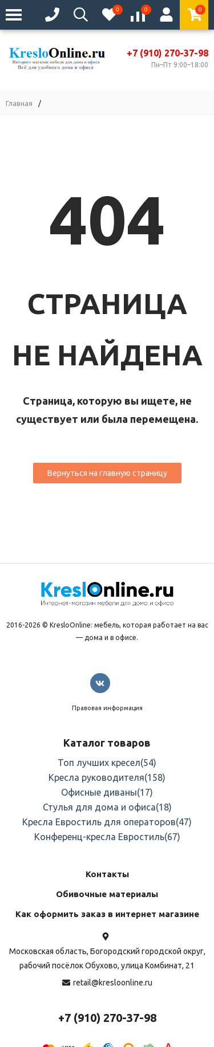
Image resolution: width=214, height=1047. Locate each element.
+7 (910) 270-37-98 (167, 53)
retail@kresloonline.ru (112, 982)
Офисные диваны (107, 792)
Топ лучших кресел (107, 762)
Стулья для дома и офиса (107, 807)
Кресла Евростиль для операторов (107, 822)
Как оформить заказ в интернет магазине (107, 914)
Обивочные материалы (107, 894)
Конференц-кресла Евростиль (107, 837)
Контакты (107, 874)
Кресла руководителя (107, 777)
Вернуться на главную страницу (107, 473)
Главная (19, 103)
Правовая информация (107, 707)
